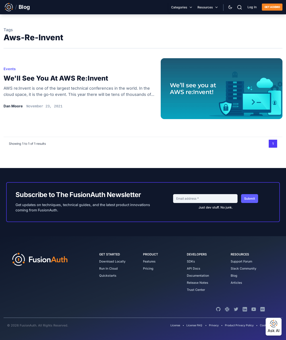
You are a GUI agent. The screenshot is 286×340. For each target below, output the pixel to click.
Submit (249, 198)
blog (234, 275)
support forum (241, 261)
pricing (148, 268)
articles (236, 282)
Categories (179, 7)
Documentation (198, 275)
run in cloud (108, 268)
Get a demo (272, 7)
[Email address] (205, 198)
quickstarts (107, 275)
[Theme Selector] (230, 7)
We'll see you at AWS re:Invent (56, 78)
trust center (196, 290)
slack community (243, 268)
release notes (197, 282)
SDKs (191, 261)
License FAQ (194, 325)
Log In (252, 7)
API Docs (193, 268)
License (175, 325)
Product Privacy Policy (239, 325)
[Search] (239, 7)
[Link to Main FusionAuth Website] (9, 7)
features (149, 261)
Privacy (214, 325)
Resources (205, 7)
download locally (112, 261)
